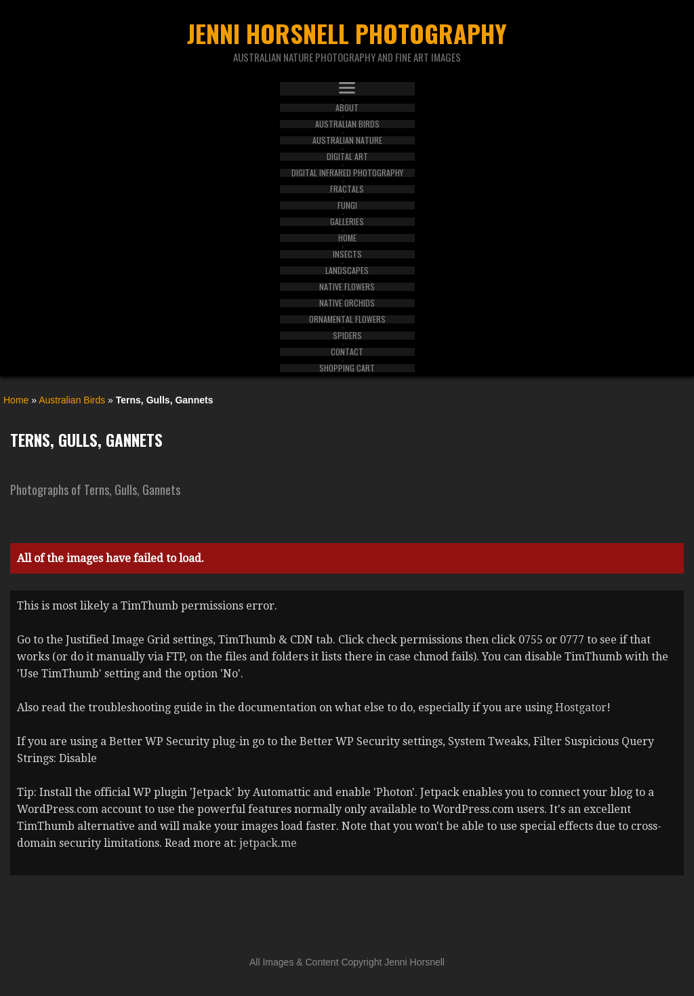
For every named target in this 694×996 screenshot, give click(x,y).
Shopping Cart (347, 368)
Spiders (347, 336)
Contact (347, 352)
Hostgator (581, 707)
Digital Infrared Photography (347, 173)
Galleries (347, 222)
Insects (347, 254)
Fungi (347, 205)
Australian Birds (347, 124)
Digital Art (347, 157)
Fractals (347, 189)
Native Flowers (347, 287)
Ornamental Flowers (347, 319)
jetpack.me (268, 843)
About (347, 108)
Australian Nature (347, 140)
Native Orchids (347, 303)
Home (347, 238)
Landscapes (347, 270)
